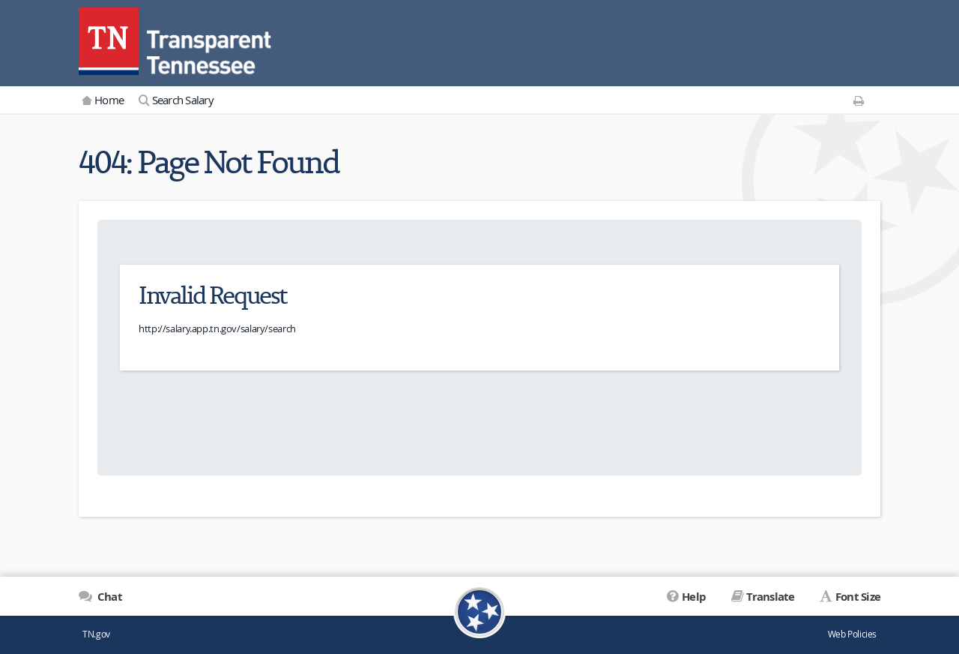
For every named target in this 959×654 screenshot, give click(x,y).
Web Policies (852, 634)
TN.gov (96, 634)
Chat (108, 596)
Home (109, 99)
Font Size (857, 596)
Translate (770, 596)
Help (694, 596)
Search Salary (183, 99)
